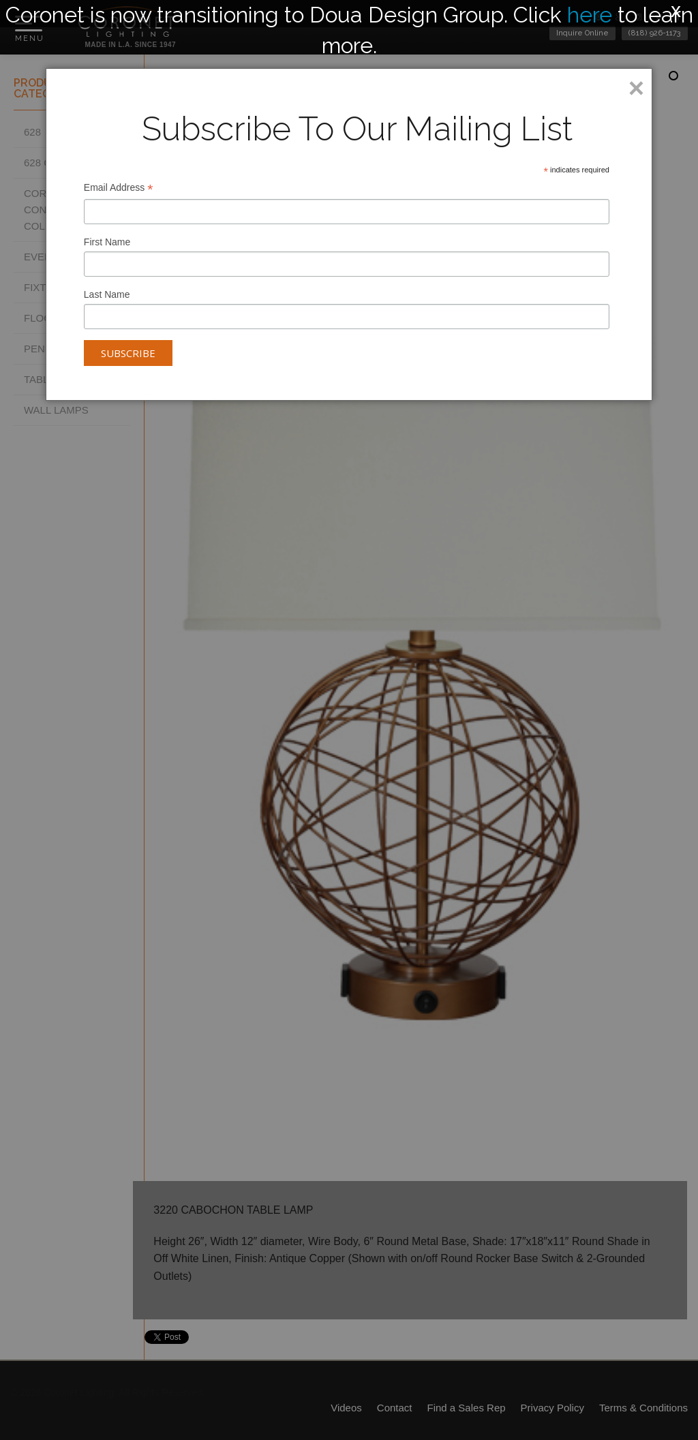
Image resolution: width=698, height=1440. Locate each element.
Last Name (107, 294)
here (589, 14)
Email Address (118, 189)
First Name (107, 241)
